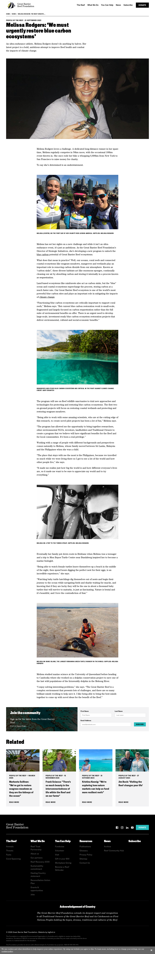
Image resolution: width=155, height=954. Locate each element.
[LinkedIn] (127, 828)
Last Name (119, 711)
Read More (14, 802)
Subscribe (140, 724)
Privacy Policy (21, 726)
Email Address (86, 720)
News (14, 14)
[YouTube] (132, 828)
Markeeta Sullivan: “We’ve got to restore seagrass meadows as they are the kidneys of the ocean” (21, 788)
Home (8, 14)
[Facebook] (117, 828)
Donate (142, 5)
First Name (85, 711)
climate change (47, 297)
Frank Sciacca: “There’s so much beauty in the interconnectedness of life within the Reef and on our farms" (58, 788)
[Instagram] (122, 828)
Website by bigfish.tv (46, 932)
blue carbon (43, 254)
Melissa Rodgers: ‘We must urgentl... (32, 14)
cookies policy (7, 951)
